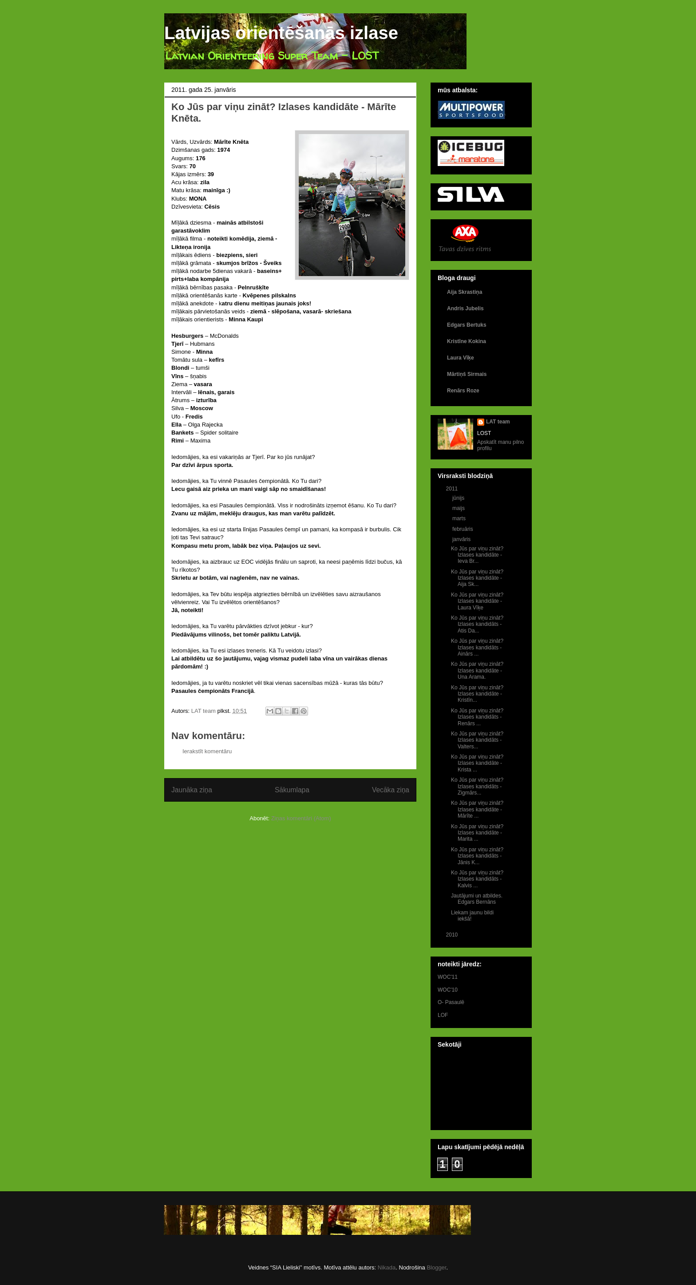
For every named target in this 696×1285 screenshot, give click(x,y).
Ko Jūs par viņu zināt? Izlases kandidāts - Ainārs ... (477, 647)
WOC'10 (448, 990)
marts (459, 518)
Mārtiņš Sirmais (466, 374)
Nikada (386, 1267)
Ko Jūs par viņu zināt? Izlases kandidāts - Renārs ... (477, 717)
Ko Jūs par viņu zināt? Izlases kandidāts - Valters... (477, 740)
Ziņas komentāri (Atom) (301, 818)
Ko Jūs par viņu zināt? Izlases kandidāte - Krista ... (477, 763)
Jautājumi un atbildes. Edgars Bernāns (476, 899)
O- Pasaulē (451, 1002)
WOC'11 (448, 977)
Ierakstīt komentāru (207, 751)
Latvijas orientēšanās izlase (281, 33)
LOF (443, 1015)
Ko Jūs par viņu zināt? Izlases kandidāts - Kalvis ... (477, 879)
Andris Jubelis (465, 308)
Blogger (436, 1267)
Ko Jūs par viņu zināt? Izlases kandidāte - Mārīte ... (477, 809)
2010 (452, 935)
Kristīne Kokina (466, 341)
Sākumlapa (292, 790)
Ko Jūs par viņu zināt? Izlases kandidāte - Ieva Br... (477, 555)
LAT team (498, 422)
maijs (459, 508)
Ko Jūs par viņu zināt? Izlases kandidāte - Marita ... (477, 832)
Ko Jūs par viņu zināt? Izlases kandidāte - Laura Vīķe (477, 601)
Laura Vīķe (460, 358)
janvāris (462, 539)
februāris (463, 529)
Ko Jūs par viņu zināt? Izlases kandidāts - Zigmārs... (477, 786)
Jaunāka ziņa (191, 790)
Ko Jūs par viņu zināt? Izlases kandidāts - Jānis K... (477, 856)
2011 (452, 489)
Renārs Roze (463, 390)
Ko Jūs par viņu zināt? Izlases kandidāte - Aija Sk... (477, 578)
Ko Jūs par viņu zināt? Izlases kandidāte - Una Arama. (477, 670)
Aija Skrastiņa (464, 292)
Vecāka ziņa (390, 790)
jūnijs (459, 498)
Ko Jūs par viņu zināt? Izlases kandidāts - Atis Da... (477, 624)
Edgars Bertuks (466, 325)
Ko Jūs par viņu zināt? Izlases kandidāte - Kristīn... (477, 694)
